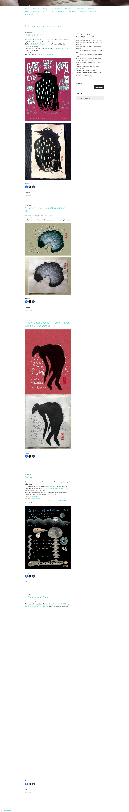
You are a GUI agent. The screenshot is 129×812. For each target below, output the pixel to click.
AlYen (48, 44)
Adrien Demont (35, 499)
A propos (36, 9)
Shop (53, 12)
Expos (45, 12)
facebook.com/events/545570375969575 (54, 501)
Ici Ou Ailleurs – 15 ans (36, 597)
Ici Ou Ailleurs (33, 496)
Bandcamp (61, 12)
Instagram (83, 12)
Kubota (42, 44)
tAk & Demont (57, 9)
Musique (45, 9)
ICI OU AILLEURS (34, 35)
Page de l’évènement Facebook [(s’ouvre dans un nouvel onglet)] (35, 218)
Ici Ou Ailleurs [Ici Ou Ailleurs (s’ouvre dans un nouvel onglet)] (49, 216)
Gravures (69, 9)
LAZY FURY (35, 44)
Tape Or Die (41, 606)
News (27, 9)
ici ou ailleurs (45, 40)
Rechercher (79, 83)
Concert (29, 477)
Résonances (80, 9)
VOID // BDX (62, 604)
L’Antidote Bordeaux (61, 48)
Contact (93, 12)
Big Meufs (28, 606)
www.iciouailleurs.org (47, 54)
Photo (27, 12)
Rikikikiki (35, 606)
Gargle (60, 482)
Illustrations (93, 9)
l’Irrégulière (29, 15)
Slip (47, 606)
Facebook (72, 12)
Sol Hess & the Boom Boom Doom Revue (56, 488)
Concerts (36, 12)
